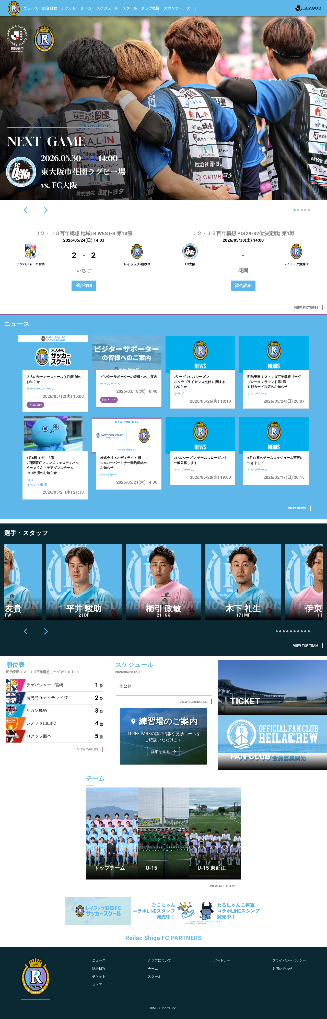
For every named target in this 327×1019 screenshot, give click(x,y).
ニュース (31, 8)
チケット (68, 8)
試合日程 (49, 8)
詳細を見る (164, 751)
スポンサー (173, 8)
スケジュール (107, 8)
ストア (192, 8)
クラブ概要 (150, 8)
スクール (129, 8)
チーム (85, 8)
